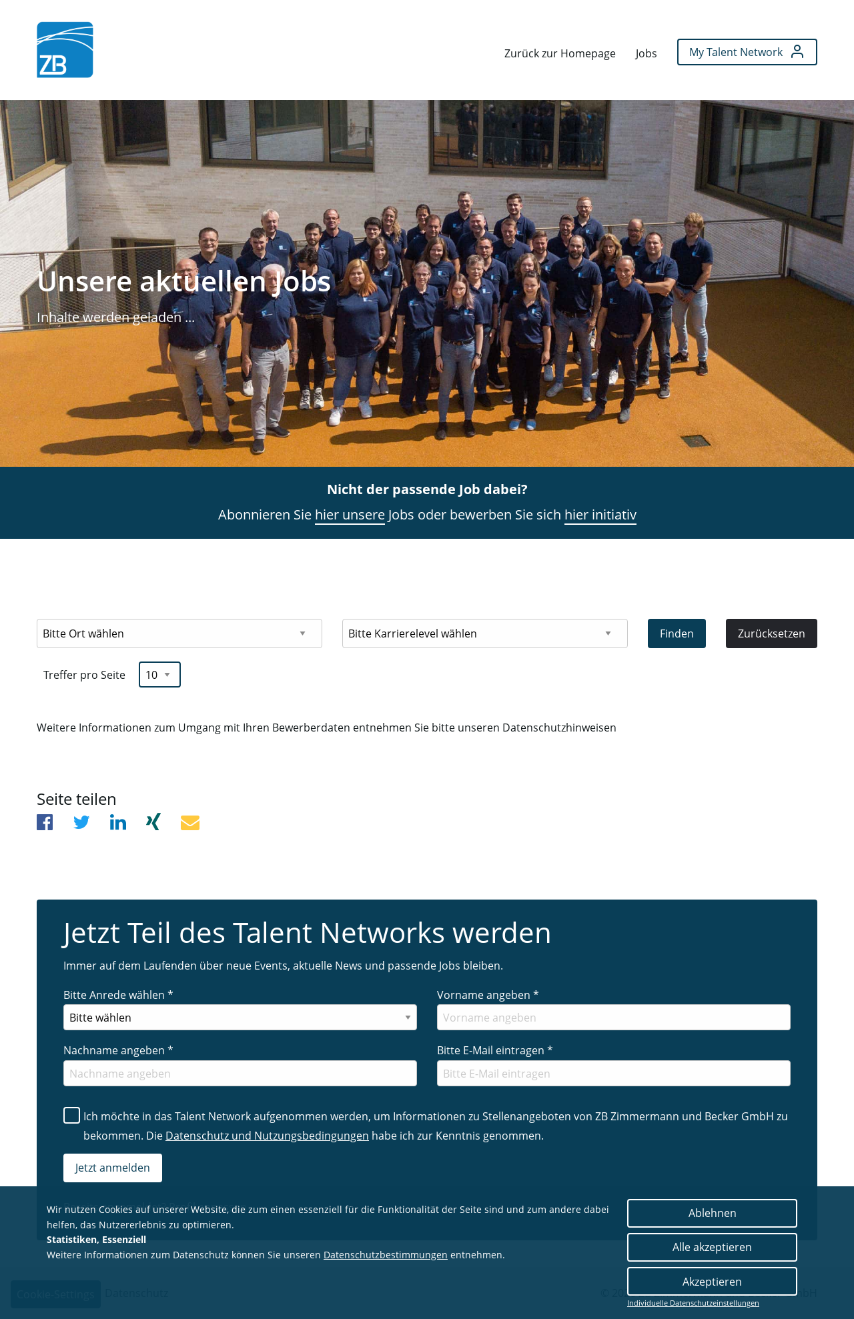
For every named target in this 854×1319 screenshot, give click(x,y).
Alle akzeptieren (712, 1247)
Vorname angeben (488, 995)
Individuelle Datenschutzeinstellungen (693, 1303)
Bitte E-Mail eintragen (495, 1050)
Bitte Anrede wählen (118, 995)
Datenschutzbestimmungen (386, 1254)
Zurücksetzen (771, 633)
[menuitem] (65, 49)
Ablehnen (713, 1213)
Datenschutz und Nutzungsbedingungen (267, 1135)
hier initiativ (600, 514)
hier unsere (350, 514)
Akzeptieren (712, 1281)
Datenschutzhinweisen (559, 727)
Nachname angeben (118, 1050)
